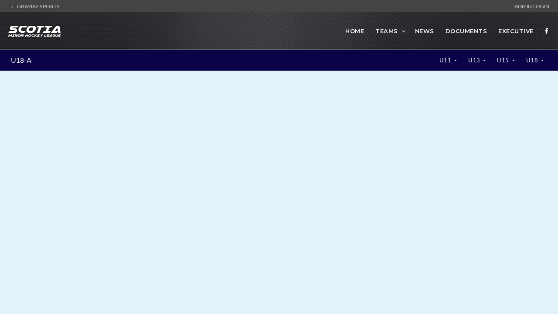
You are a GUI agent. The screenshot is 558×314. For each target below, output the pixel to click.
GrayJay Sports (34, 6)
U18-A (21, 60)
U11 (446, 60)
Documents (466, 30)
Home (354, 30)
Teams (386, 30)
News (424, 30)
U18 (533, 60)
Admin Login (531, 6)
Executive (516, 30)
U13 (475, 60)
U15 (503, 60)
